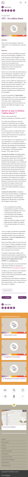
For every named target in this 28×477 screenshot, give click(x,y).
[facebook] (11, 10)
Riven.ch (8, 475)
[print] (2, 10)
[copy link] (5, 10)
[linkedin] (14, 10)
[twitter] (8, 10)
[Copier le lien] (6, 7)
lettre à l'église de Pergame (18, 268)
